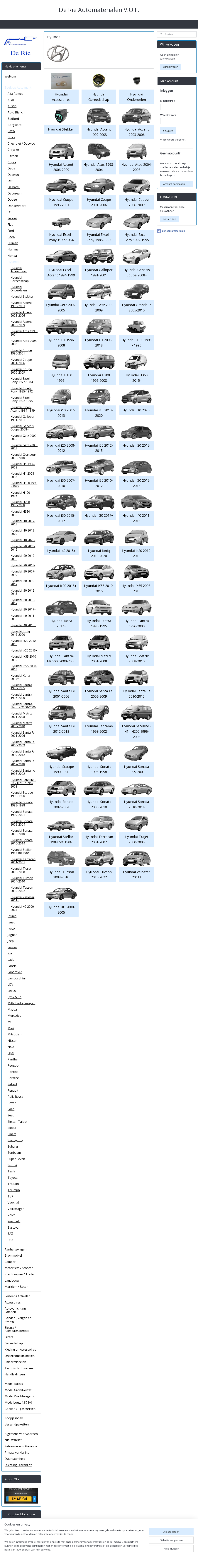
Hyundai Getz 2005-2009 (99, 307)
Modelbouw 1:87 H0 (18, 1402)
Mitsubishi (15, 1034)
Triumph (14, 1190)
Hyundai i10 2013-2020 (99, 413)
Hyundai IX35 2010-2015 (99, 588)
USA (10, 1240)
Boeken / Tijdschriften (20, 1409)
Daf (10, 181)
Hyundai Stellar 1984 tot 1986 (61, 839)
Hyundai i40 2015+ (61, 550)
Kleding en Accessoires (20, 1349)
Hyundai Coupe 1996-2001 (61, 202)
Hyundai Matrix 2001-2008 (99, 658)
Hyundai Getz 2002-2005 (61, 307)
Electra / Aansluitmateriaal (17, 1329)
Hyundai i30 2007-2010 (61, 483)
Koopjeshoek (14, 1418)
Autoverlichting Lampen (15, 1310)
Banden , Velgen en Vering (18, 1319)
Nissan (12, 1041)
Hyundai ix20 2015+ (61, 585)
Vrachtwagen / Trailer (20, 1274)
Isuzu (11, 922)
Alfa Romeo (15, 94)
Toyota (13, 1178)
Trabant (13, 1184)
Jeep (11, 941)
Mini (11, 1028)
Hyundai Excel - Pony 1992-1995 (136, 237)
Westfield (14, 1221)
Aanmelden (169, 219)
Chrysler (13, 150)
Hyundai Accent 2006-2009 (61, 167)
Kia (10, 953)
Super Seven (16, 1159)
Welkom (10, 76)
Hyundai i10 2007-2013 (61, 413)
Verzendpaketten (17, 1424)
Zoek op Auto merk (18, 87)
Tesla (11, 1171)
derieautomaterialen (171, 231)
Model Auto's (14, 1384)
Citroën (13, 156)
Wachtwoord (168, 115)
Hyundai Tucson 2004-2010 (61, 874)
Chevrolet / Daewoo (21, 143)
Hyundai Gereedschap (99, 97)
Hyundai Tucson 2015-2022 (99, 874)
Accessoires (13, 1302)
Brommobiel (13, 1255)
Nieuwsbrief (13, 1440)
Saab (11, 1109)
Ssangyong (15, 1140)
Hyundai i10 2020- (137, 410)
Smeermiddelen (15, 1362)
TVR (10, 1196)
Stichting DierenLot (18, 1465)
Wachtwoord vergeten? (173, 139)
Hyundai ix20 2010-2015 (136, 553)
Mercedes (14, 1016)
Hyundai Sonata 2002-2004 (61, 804)
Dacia (11, 168)
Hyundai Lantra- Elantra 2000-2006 (61, 658)
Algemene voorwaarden (21, 1434)
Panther (13, 1059)
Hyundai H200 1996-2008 (99, 377)
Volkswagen (16, 1209)
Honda (12, 256)
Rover (12, 1103)
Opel (11, 1053)
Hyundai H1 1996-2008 (61, 342)
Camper (10, 1262)
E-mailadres (167, 100)
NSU (11, 1047)
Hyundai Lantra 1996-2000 (136, 623)
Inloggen (168, 130)
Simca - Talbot (17, 1122)
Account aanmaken (174, 184)
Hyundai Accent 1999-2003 (99, 132)
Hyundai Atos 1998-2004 (99, 167)
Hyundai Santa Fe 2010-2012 (136, 694)
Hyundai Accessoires (61, 97)
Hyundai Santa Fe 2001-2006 (61, 694)
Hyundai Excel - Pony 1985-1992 (99, 237)
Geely (11, 237)
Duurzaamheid (15, 1459)
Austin (12, 106)
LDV (10, 984)
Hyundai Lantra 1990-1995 (99, 623)
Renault (13, 1090)
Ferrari (12, 218)
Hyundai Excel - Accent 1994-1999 (61, 272)
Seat (11, 1115)
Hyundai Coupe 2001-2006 (99, 202)
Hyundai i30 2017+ (99, 515)
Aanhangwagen (15, 1249)
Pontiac (13, 1072)
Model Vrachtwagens (19, 1396)
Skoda (12, 1128)
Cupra (12, 162)
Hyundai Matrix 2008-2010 (137, 658)
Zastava (13, 1227)
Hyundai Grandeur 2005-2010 (136, 307)
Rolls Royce (15, 1097)
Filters (9, 1337)
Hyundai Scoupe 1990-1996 (61, 769)
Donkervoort (17, 206)
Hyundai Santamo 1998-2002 (99, 729)
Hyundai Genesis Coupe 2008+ (136, 272)
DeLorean (14, 193)
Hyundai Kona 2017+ (61, 623)
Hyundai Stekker (61, 129)
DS (9, 212)
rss (126, 1549)
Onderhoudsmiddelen (20, 1356)
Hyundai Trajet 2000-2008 (136, 839)
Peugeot (13, 1065)
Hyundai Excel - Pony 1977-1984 (61, 237)
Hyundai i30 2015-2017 (61, 518)
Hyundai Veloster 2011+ (136, 874)
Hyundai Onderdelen (136, 97)
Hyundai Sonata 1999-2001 (136, 769)
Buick (11, 137)
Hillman (13, 243)
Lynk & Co (14, 997)
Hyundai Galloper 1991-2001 (99, 272)
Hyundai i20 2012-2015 (99, 448)
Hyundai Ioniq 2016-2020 (99, 553)
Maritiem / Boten (16, 1287)
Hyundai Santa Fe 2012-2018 (61, 729)
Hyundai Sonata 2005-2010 (99, 804)
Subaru (13, 1146)
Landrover (15, 972)
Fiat (10, 224)
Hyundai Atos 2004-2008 (136, 167)
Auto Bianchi (16, 112)
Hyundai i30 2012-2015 (137, 483)
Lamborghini (17, 978)
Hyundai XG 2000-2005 (61, 910)
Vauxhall (13, 1202)
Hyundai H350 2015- (137, 377)
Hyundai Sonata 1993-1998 (99, 769)
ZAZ (10, 1234)
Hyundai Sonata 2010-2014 (136, 804)
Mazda (12, 1009)
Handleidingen (15, 1374)
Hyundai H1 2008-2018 (99, 342)
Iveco (11, 928)
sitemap (119, 1549)
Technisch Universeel (19, 1368)
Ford (11, 231)
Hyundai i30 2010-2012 (99, 483)
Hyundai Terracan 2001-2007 (99, 839)
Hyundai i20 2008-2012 (61, 448)
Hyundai (13, 262)
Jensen (12, 947)
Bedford (13, 119)
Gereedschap (14, 1343)
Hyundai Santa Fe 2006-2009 (99, 694)
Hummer (14, 249)
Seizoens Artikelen (17, 1296)
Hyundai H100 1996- (61, 377)
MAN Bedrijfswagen (21, 1003)
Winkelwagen (170, 66)
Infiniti (12, 916)
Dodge (12, 199)
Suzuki (12, 1165)
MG (10, 1022)
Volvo (11, 1215)
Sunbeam (14, 1153)
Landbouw (12, 1280)
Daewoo (13, 175)
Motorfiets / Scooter (19, 1268)
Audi (11, 100)
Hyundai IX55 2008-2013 (137, 588)
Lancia (12, 966)
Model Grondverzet (18, 1390)
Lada (11, 960)
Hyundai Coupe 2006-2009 (137, 202)
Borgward (14, 125)
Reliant (12, 1084)
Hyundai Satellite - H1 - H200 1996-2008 (136, 731)
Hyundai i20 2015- (137, 445)
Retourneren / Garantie (21, 1446)
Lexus (12, 991)
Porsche (13, 1078)
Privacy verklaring (17, 1453)
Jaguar (12, 935)
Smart (12, 1134)
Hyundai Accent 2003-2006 (136, 132)
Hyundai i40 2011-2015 (137, 518)
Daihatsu (14, 187)
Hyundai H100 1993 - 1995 (137, 342)
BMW (11, 131)
